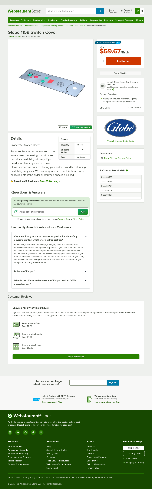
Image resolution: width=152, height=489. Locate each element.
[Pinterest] (41, 432)
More (139, 20)
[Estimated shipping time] (113, 89)
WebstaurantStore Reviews (58, 464)
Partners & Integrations (18, 464)
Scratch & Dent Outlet (56, 450)
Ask (83, 211)
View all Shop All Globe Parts (120, 141)
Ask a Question (81, 127)
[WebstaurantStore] (45, 415)
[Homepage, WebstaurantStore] (24, 11)
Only (102, 47)
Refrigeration (39, 20)
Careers (90, 454)
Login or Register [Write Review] (76, 356)
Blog (48, 446)
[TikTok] (33, 432)
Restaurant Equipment (20, 20)
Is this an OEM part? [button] (24, 271)
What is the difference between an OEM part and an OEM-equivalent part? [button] (45, 282)
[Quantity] (103, 61)
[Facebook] (25, 432)
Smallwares (53, 20)
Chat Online (130, 458)
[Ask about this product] (50, 212)
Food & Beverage (69, 20)
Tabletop (84, 20)
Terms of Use (63, 219)
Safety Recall (52, 468)
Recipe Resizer (15, 461)
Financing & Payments (97, 457)
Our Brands (92, 450)
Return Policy (93, 468)
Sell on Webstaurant (96, 464)
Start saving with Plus (52, 402)
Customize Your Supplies (19, 457)
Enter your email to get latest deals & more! (48, 383)
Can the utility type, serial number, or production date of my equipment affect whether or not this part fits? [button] (45, 238)
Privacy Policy (78, 219)
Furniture (108, 20)
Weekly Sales (52, 454)
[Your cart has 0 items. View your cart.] (139, 11)
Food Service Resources (57, 461)
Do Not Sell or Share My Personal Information (93, 477)
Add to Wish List (120, 73)
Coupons (50, 457)
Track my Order (134, 453)
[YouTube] (17, 432)
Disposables (96, 20)
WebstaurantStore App (18, 454)
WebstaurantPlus (15, 446)
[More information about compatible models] (127, 170)
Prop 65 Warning (49, 181)
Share (63, 127)
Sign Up (113, 382)
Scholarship (92, 461)
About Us (91, 446)
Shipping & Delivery (133, 462)
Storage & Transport (124, 20)
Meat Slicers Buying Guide (122, 158)
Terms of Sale (14, 477)
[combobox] (71, 11)
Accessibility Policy (61, 477)
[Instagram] (10, 432)
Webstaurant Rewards (18, 450)
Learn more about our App (107, 402)
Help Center (133, 448)
